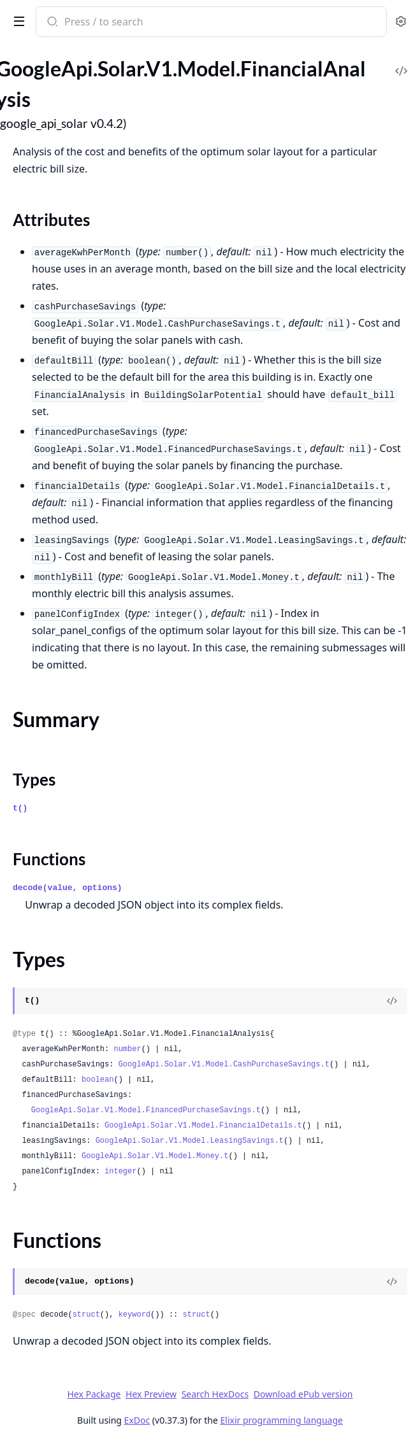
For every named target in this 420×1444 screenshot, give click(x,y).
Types (34, 779)
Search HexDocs (215, 1394)
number (127, 1049)
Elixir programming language (282, 1420)
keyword (134, 1314)
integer (120, 1171)
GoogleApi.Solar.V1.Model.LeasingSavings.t (190, 1140)
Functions (49, 858)
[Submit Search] (51, 23)
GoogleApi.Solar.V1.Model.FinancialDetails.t (203, 1125)
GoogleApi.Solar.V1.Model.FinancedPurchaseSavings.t (146, 1110)
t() (20, 808)
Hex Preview (151, 1394)
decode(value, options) (67, 888)
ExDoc (137, 1420)
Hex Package (93, 1394)
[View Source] (392, 1001)
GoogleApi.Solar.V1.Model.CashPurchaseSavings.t (224, 1064)
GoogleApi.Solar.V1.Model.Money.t (155, 1156)
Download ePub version (303, 1394)
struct (86, 1314)
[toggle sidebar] (16, 20)
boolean (97, 1079)
